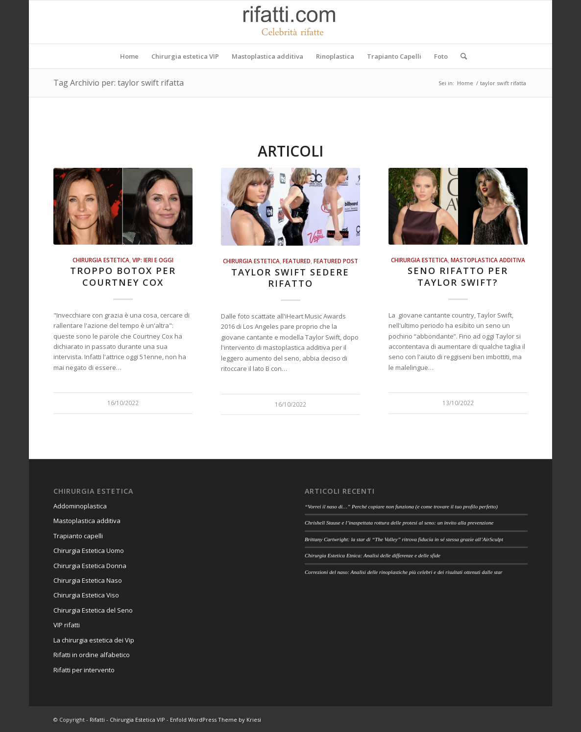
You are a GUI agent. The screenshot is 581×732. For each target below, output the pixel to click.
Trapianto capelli (78, 535)
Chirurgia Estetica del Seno (93, 610)
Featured (297, 261)
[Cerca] (460, 56)
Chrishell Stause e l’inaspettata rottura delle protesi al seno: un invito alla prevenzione (399, 523)
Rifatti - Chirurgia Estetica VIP (127, 719)
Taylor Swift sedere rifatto (290, 278)
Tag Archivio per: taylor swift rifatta (118, 82)
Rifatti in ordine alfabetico (91, 654)
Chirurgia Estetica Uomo (88, 550)
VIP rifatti (66, 624)
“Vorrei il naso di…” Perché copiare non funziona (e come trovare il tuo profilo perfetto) (401, 506)
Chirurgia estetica (101, 260)
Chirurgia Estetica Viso (86, 595)
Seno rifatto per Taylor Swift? (458, 276)
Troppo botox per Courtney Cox (123, 276)
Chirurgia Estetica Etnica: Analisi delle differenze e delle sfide (372, 555)
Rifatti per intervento (84, 669)
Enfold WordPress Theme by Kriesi (215, 719)
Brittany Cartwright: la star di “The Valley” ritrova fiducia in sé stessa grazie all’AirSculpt (404, 539)
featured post (336, 261)
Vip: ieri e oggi (152, 260)
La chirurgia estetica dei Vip (93, 640)
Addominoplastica (80, 506)
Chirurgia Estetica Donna (89, 565)
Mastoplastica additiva (488, 260)
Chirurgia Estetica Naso (87, 580)
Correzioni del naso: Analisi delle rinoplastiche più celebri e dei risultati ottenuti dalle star (404, 572)
